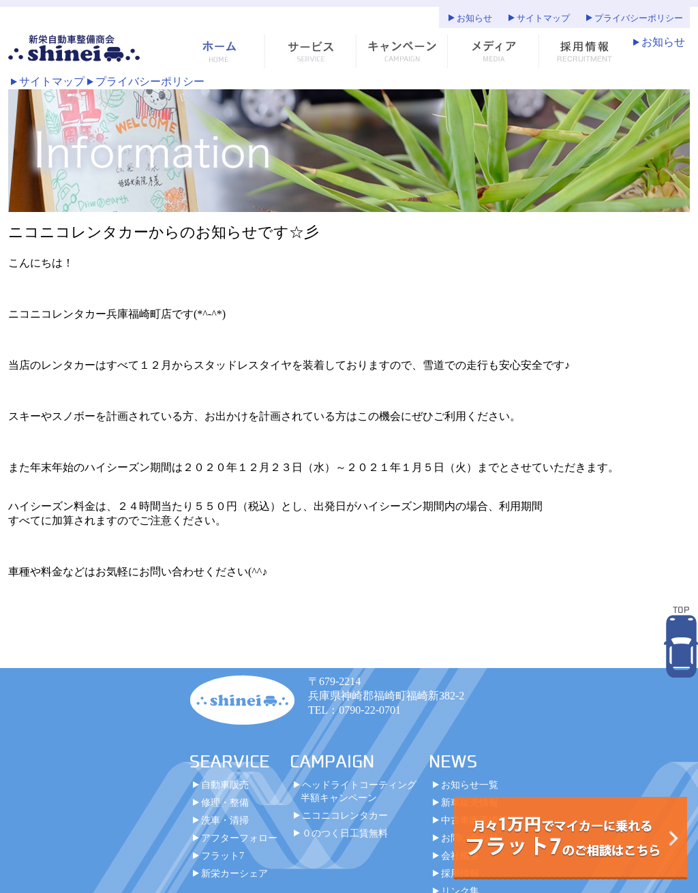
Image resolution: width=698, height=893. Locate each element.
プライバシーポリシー (638, 18)
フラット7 (222, 855)
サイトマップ (543, 18)
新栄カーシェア (234, 873)
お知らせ (474, 18)
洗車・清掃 (225, 820)
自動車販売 (225, 784)
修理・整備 (225, 802)
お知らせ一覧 (469, 784)
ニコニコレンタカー (345, 815)
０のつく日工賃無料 (345, 833)
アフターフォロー (239, 837)
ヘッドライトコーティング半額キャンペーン (358, 791)
